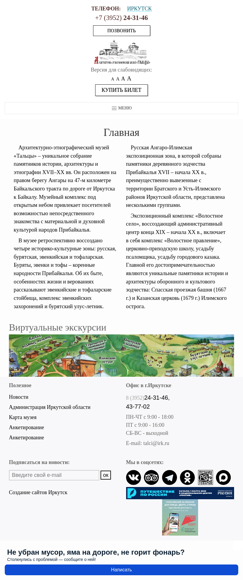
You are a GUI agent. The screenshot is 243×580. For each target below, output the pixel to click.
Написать (121, 569)
